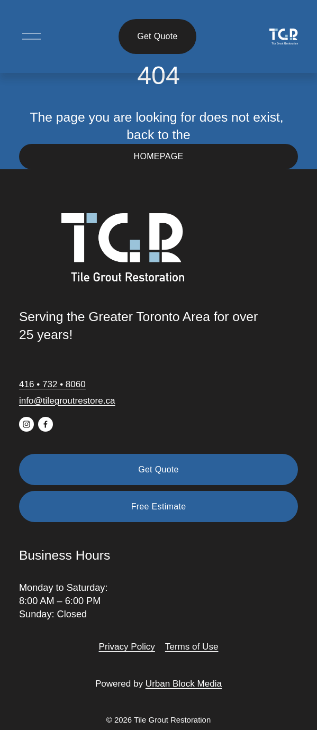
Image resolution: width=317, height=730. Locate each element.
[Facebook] (45, 424)
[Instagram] (26, 424)
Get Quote (157, 36)
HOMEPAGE (159, 156)
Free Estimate (158, 506)
